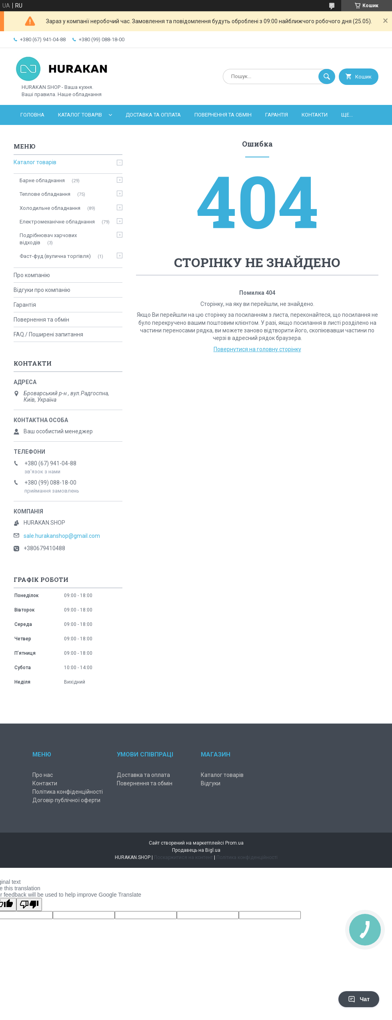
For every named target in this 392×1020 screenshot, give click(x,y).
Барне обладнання (42, 180)
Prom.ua (234, 843)
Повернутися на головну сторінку (257, 349)
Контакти (315, 115)
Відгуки (210, 783)
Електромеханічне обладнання (57, 222)
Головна (32, 115)
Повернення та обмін (223, 115)
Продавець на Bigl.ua (196, 850)
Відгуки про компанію (42, 290)
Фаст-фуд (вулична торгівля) (55, 256)
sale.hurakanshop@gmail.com (62, 536)
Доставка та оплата (153, 115)
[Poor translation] (29, 904)
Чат (359, 999)
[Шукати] (326, 76)
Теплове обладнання (45, 194)
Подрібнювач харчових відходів (48, 238)
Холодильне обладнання (50, 208)
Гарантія (276, 115)
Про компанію (32, 275)
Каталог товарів (80, 115)
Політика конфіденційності (67, 792)
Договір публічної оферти (66, 800)
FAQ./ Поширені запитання (48, 334)
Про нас (42, 775)
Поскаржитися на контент (183, 857)
